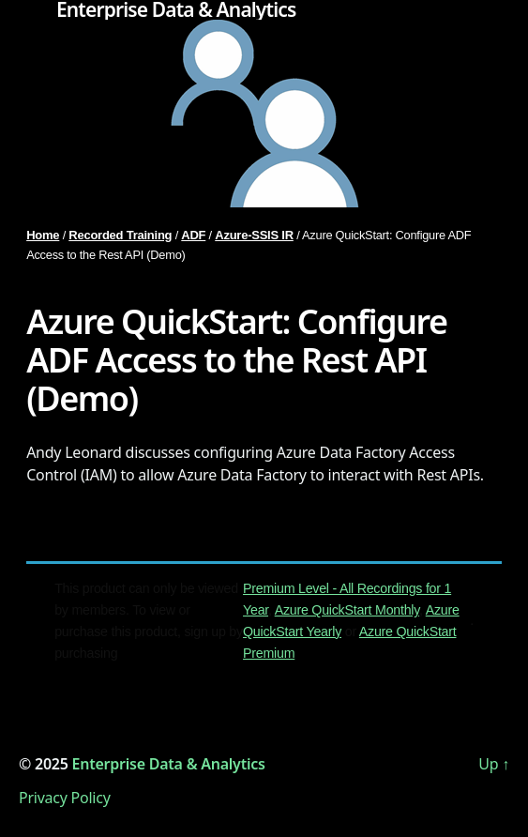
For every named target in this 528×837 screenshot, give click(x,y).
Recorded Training (120, 235)
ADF (193, 235)
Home (42, 235)
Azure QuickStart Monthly (347, 609)
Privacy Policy (65, 797)
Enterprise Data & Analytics (175, 10)
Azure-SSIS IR (254, 235)
